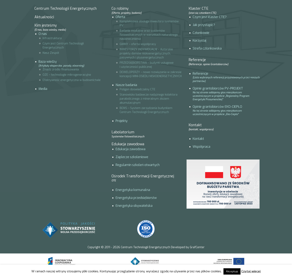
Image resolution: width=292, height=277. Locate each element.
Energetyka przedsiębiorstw (136, 198)
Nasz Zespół (51, 53)
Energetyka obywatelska (134, 206)
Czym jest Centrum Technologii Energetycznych (63, 46)
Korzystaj (199, 40)
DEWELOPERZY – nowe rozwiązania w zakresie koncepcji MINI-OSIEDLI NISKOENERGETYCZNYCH (151, 74)
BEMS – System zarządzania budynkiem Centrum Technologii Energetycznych (146, 110)
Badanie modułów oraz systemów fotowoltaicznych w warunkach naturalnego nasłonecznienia (149, 35)
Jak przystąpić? (204, 25)
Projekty (122, 121)
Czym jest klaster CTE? (210, 17)
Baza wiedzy (48, 61)
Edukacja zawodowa (128, 144)
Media (43, 89)
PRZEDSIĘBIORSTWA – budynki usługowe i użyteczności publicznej (147, 65)
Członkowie (201, 33)
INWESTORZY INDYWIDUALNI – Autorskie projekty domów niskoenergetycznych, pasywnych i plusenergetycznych (146, 53)
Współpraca (201, 146)
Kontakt (198, 139)
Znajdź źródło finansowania (61, 69)
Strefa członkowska (207, 48)
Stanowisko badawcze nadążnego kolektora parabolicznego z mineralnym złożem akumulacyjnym (148, 99)
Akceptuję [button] (232, 271)
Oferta (120, 17)
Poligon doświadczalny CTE (137, 89)
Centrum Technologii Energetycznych (65, 8)
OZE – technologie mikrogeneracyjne (67, 75)
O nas (43, 34)
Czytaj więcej (251, 271)
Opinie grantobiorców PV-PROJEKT (218, 88)
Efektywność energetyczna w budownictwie (72, 80)
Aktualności (44, 17)
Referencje (200, 73)
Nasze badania (126, 85)
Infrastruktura (52, 38)
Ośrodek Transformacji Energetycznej (143, 178)
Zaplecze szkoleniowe (132, 157)
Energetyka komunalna (133, 190)
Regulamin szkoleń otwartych (138, 165)
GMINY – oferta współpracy (138, 44)
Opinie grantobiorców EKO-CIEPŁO (217, 107)
